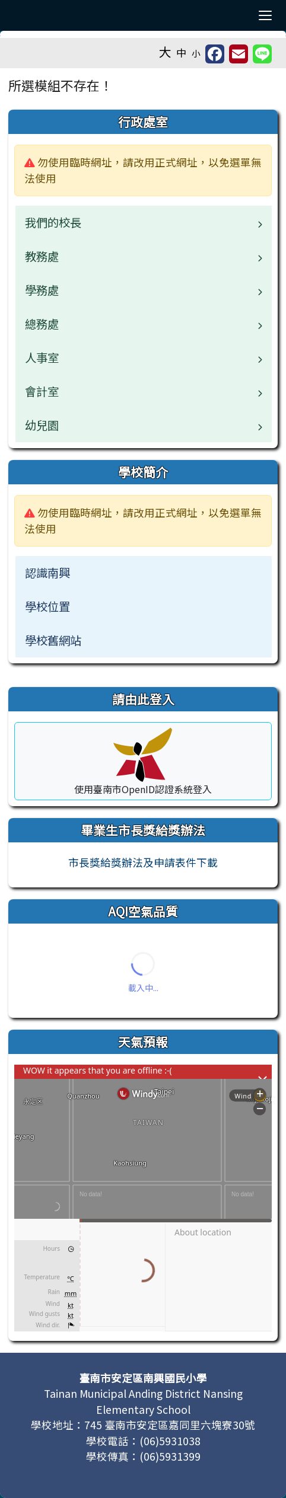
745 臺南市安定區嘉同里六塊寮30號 (169, 1424)
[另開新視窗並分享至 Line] (262, 53)
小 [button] (196, 53)
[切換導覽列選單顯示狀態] (265, 15)
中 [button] (181, 52)
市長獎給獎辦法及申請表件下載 (143, 862)
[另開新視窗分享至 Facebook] (214, 53)
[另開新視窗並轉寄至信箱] (238, 53)
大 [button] (165, 51)
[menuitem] (143, 573)
